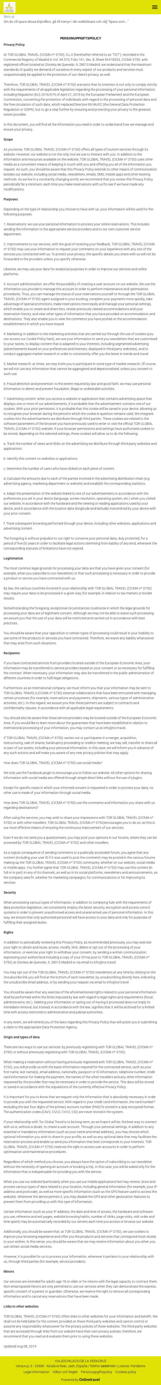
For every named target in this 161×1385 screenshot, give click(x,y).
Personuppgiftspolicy (96, 1372)
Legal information (36, 1372)
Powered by (80, 1380)
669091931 (108, 1366)
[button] (154, 7)
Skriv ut (9, 17)
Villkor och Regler (65, 1372)
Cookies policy (125, 1372)
